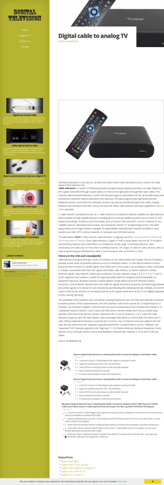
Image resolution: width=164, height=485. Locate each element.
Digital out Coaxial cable (24, 115)
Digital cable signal (70, 461)
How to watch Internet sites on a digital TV (24, 176)
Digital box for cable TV (72, 474)
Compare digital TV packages (25, 237)
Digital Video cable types (25, 206)
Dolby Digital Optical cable (24, 145)
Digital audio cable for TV (73, 471)
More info (122, 481)
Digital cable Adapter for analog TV (78, 468)
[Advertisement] (24, 70)
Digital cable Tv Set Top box (74, 464)
